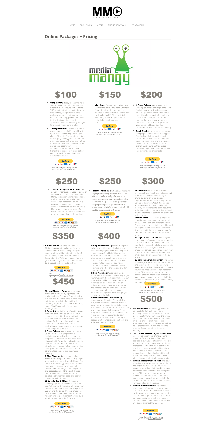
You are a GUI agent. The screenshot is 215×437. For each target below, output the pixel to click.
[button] (65, 162)
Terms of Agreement (69, 169)
